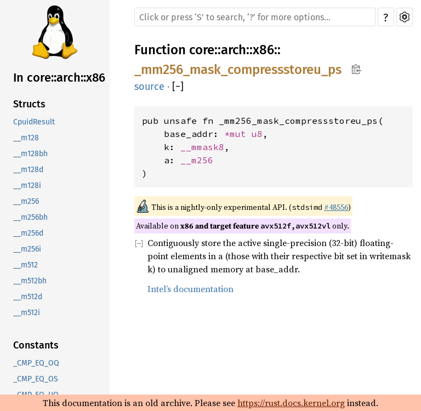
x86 (263, 50)
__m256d (28, 233)
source (149, 87)
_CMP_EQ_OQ (36, 363)
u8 (257, 133)
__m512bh (30, 281)
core (201, 50)
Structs (29, 104)
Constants (36, 345)
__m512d (27, 296)
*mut (238, 133)
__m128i (27, 185)
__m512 (25, 265)
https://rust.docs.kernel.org (291, 403)
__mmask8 (202, 146)
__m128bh (30, 153)
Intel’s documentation (190, 289)
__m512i (26, 312)
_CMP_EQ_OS (35, 379)
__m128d (28, 169)
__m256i (27, 249)
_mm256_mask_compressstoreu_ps (238, 69)
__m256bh (30, 217)
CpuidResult (34, 122)
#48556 (336, 207)
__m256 (26, 201)
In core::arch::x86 (59, 77)
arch (233, 50)
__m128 (26, 137)
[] (178, 87)
